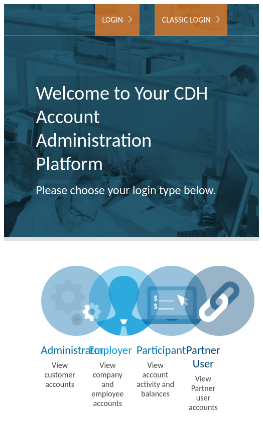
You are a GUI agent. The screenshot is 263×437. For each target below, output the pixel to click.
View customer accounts (60, 327)
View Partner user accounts (203, 339)
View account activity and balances (155, 332)
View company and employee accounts (107, 337)
